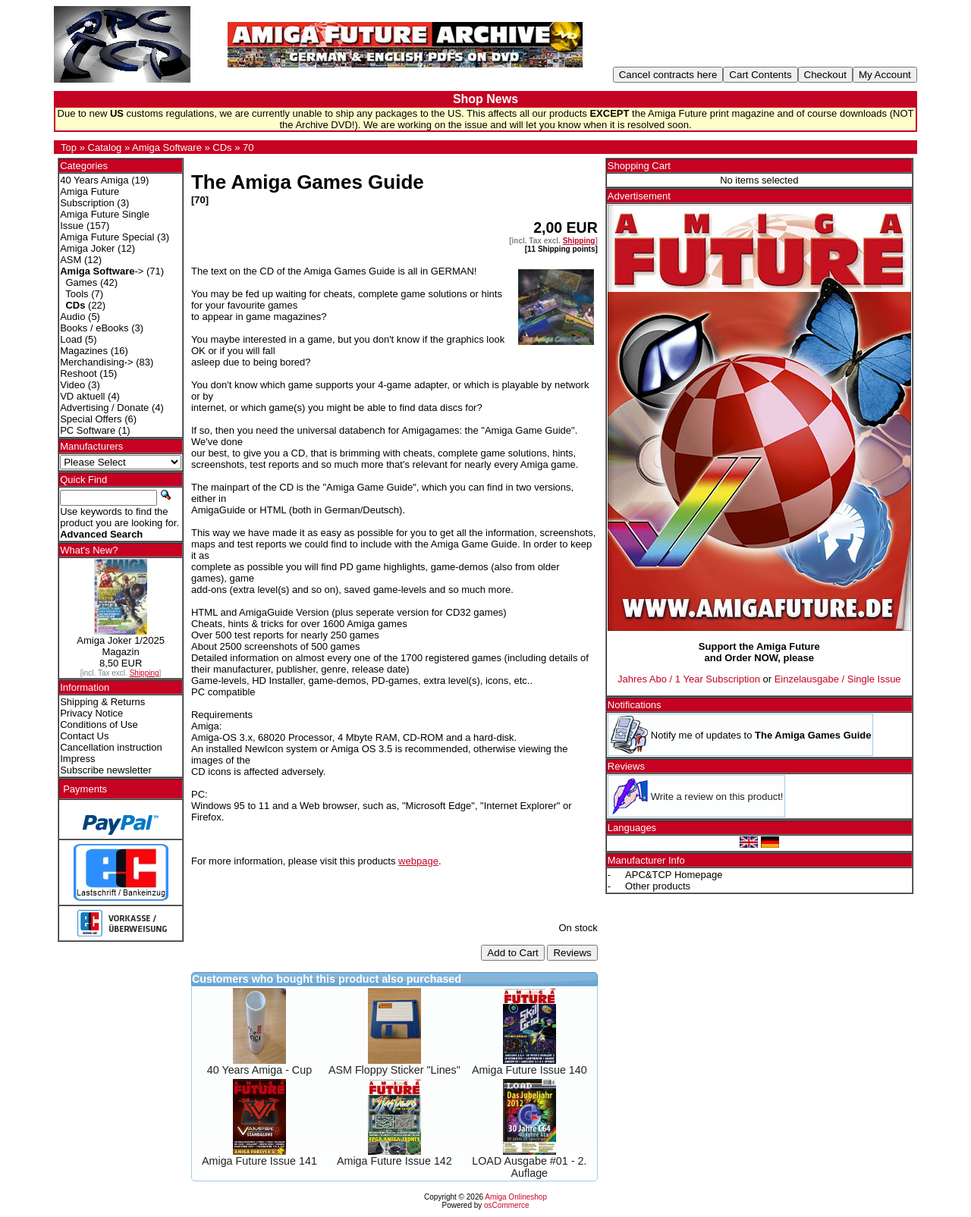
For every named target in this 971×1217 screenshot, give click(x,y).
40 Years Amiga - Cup (259, 1070)
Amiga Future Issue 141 (259, 1161)
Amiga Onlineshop (516, 1197)
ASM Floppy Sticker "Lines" (394, 1070)
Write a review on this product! (717, 796)
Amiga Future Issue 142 (394, 1161)
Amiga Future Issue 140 (529, 1070)
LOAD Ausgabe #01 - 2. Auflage (529, 1167)
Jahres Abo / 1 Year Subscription (688, 679)
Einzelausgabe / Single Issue (838, 679)
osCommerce (506, 1205)
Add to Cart (512, 952)
